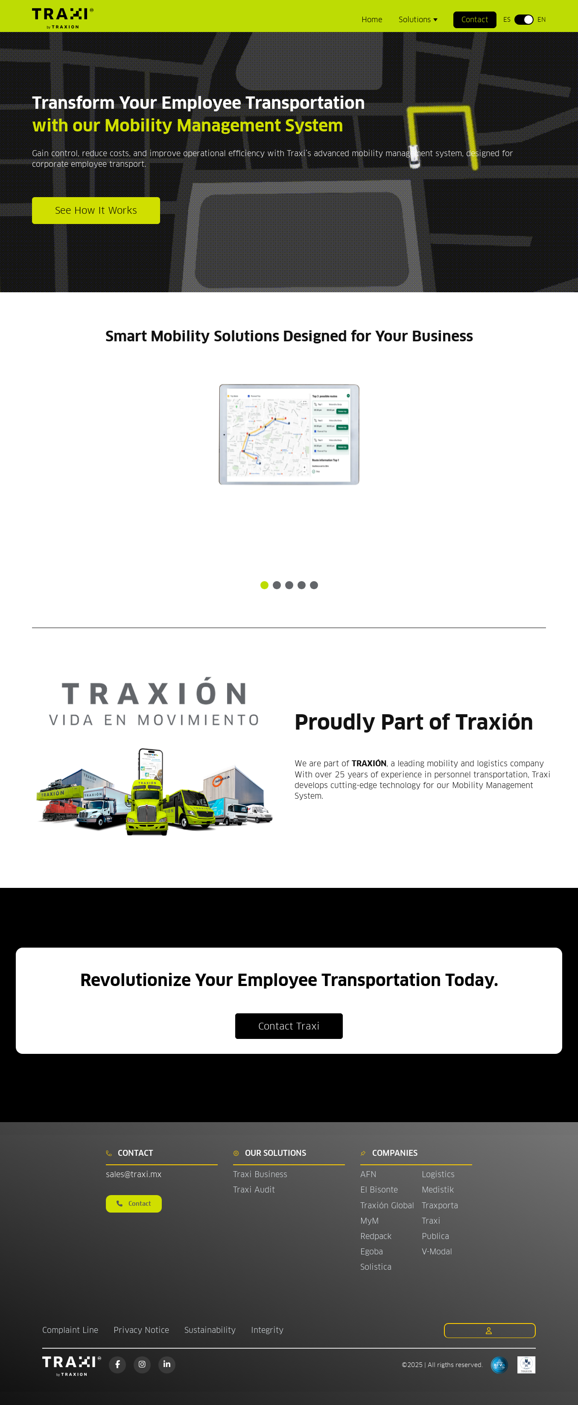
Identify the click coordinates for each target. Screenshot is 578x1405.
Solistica (375, 1267)
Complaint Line (70, 1330)
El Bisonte (380, 1190)
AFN (368, 1174)
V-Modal (437, 1252)
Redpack (375, 1236)
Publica (435, 1236)
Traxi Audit (254, 1190)
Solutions (416, 19)
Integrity (267, 1330)
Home (372, 19)
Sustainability (210, 1330)
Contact (474, 19)
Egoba (371, 1252)
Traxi (431, 1221)
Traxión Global (387, 1205)
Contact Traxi (289, 1026)
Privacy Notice (141, 1330)
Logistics (438, 1174)
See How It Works (96, 210)
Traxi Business (260, 1174)
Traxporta (440, 1205)
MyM (369, 1221)
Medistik (438, 1190)
